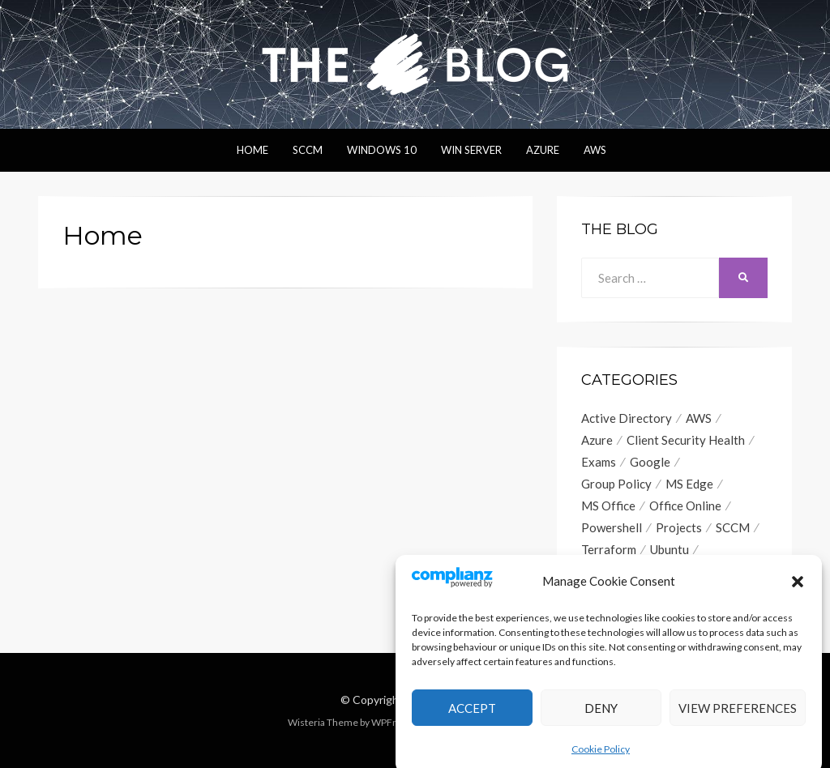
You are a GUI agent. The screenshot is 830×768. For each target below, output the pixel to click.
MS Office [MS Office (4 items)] (608, 505)
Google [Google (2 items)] (650, 461)
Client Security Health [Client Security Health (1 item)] (686, 440)
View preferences (737, 721)
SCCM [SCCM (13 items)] (733, 527)
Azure (542, 149)
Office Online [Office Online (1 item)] (685, 505)
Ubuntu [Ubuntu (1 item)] (669, 549)
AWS (595, 149)
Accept (472, 721)
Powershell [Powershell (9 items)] (611, 527)
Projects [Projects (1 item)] (679, 527)
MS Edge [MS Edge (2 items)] (689, 483)
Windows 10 (382, 149)
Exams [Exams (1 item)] (598, 461)
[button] (797, 594)
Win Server (471, 149)
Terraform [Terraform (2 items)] (608, 549)
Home (252, 149)
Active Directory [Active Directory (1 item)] (626, 418)
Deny (601, 721)
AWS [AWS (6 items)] (699, 418)
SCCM (308, 149)
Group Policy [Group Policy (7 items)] (616, 483)
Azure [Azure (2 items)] (597, 440)
